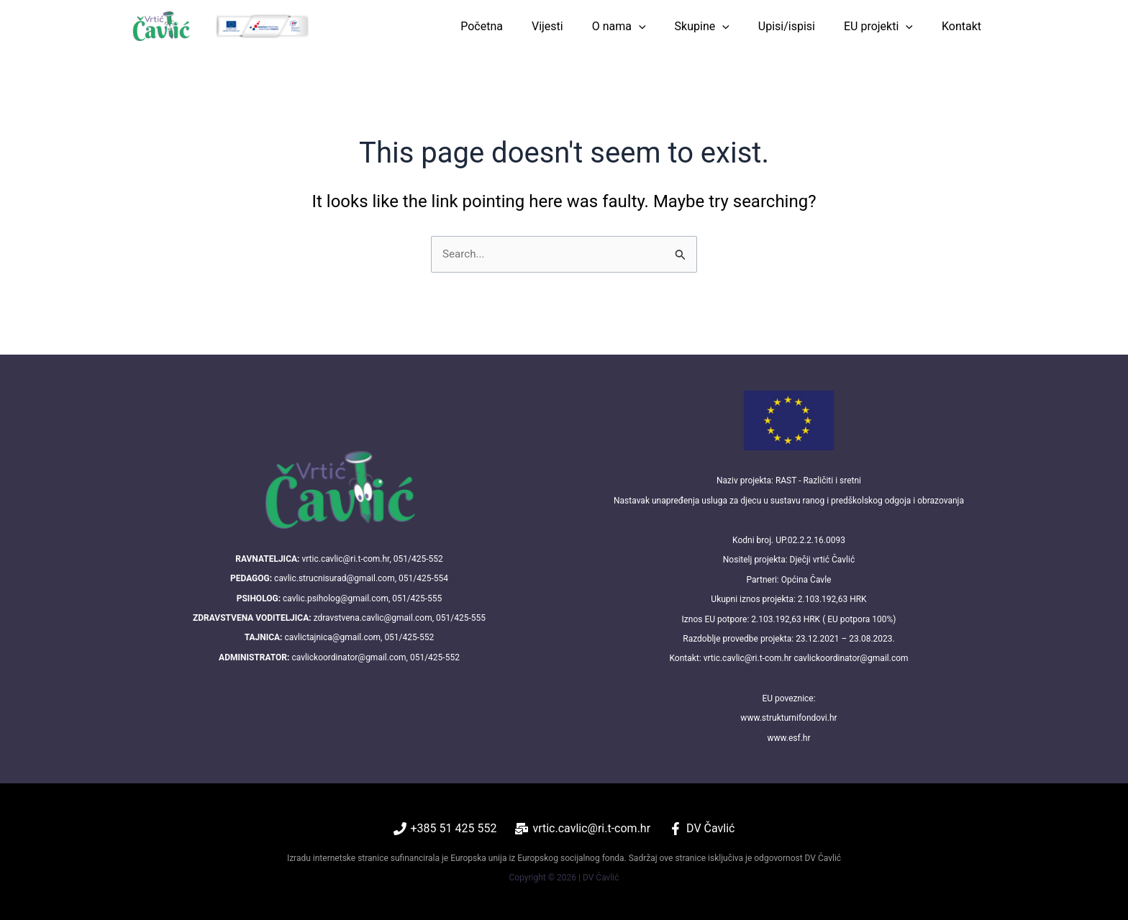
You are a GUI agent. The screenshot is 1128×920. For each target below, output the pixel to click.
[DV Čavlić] (701, 828)
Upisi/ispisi (801, 26)
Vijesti (579, 26)
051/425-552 (418, 559)
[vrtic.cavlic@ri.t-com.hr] (582, 828)
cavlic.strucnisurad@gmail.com (334, 578)
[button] (665, 26)
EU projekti (887, 26)
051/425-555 (417, 598)
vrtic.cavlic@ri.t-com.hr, (346, 559)
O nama (645, 26)
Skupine (722, 26)
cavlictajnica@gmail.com (332, 637)
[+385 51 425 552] (445, 828)
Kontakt (964, 26)
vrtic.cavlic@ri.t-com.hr (748, 658)
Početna (519, 26)
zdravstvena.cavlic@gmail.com (373, 618)
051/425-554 (423, 578)
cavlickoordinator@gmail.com (348, 657)
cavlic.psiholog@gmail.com (335, 598)
